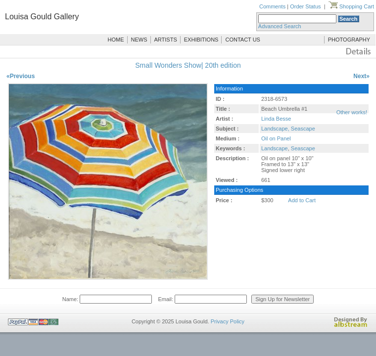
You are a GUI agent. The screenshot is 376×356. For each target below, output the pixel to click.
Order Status (305, 6)
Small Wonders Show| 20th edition (188, 65)
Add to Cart (302, 200)
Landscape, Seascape (288, 129)
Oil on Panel (276, 138)
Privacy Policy (227, 321)
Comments (272, 6)
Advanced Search (279, 26)
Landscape (274, 148)
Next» (361, 76)
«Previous (20, 76)
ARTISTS (165, 40)
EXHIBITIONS (201, 40)
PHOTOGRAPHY (349, 40)
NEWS (139, 40)
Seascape (303, 148)
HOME (116, 40)
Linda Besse (276, 119)
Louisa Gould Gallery (42, 16)
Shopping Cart (351, 6)
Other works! (351, 112)
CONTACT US (242, 40)
